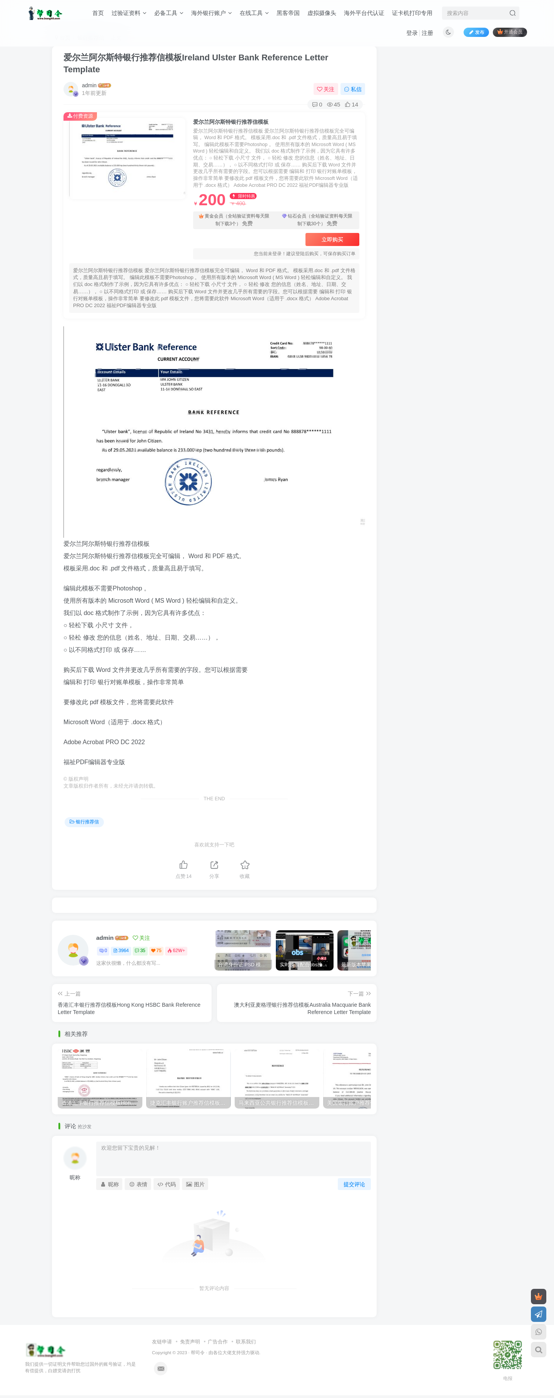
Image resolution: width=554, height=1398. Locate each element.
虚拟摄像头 (321, 13)
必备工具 (169, 13)
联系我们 (246, 1342)
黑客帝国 (288, 13)
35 (140, 950)
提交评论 (354, 1184)
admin (89, 85)
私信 (353, 89)
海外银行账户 (211, 13)
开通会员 (509, 32)
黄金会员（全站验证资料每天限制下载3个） (234, 220)
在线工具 (254, 13)
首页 (98, 13)
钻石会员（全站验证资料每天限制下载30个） (317, 220)
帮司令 (198, 1352)
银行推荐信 (84, 822)
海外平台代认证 (364, 13)
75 (156, 950)
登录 (412, 33)
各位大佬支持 (227, 1352)
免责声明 (190, 1342)
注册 (427, 33)
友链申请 (162, 1342)
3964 (121, 950)
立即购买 (332, 239)
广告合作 (218, 1342)
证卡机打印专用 (412, 13)
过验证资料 (129, 13)
